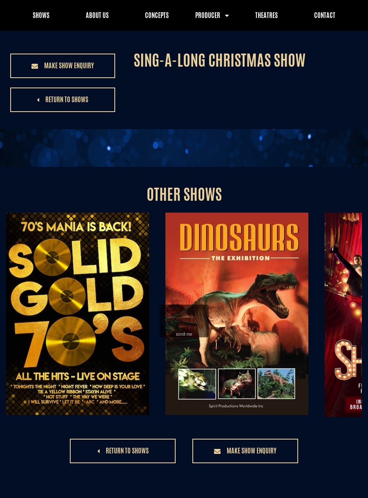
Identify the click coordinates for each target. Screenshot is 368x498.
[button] (62, 66)
